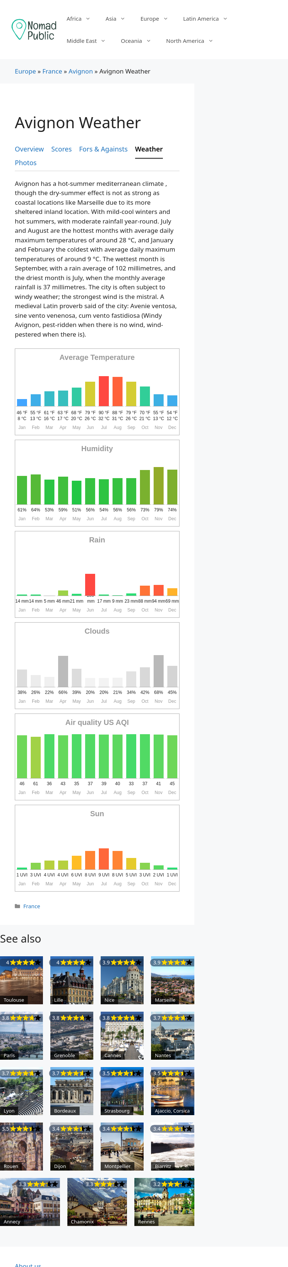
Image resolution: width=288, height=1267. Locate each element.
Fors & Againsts (103, 148)
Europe (157, 18)
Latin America (209, 18)
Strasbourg (117, 1110)
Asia (119, 18)
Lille (58, 1000)
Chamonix (82, 1221)
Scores (61, 148)
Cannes (112, 1055)
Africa (82, 18)
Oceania (139, 41)
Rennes (146, 1221)
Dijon (60, 1166)
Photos (26, 162)
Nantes (163, 1055)
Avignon (80, 71)
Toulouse (14, 1000)
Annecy (12, 1221)
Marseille (165, 1000)
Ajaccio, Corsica (172, 1110)
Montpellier (117, 1166)
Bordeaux (65, 1110)
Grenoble (64, 1055)
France (52, 71)
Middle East (90, 41)
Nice (109, 1000)
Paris (9, 1055)
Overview (29, 148)
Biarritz (163, 1166)
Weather (149, 148)
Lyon (9, 1110)
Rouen (11, 1166)
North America (193, 41)
